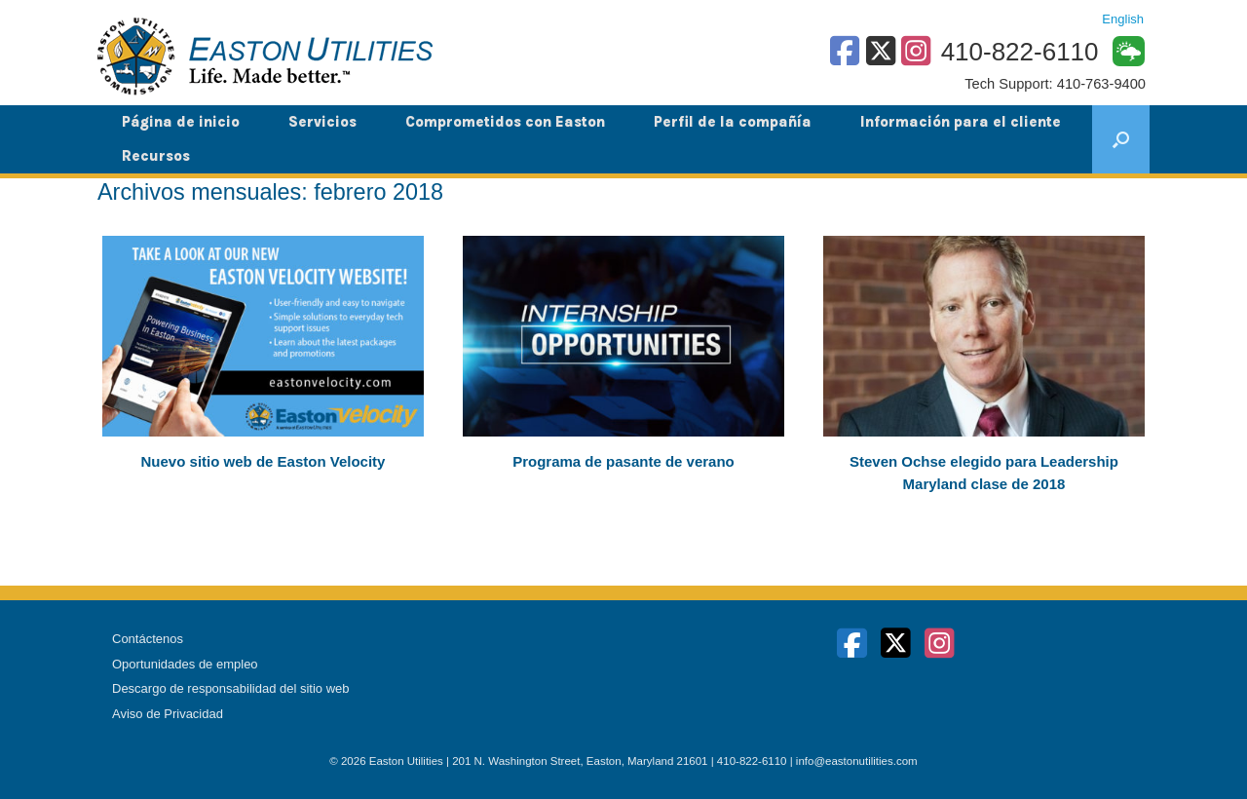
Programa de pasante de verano (623, 461)
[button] (1121, 139)
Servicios (322, 122)
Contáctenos (147, 638)
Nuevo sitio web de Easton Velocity (263, 461)
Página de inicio (181, 122)
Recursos (156, 156)
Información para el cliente (960, 122)
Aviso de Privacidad (167, 713)
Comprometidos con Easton (505, 122)
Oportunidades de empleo (185, 664)
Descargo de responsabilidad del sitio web (231, 688)
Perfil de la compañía (733, 122)
